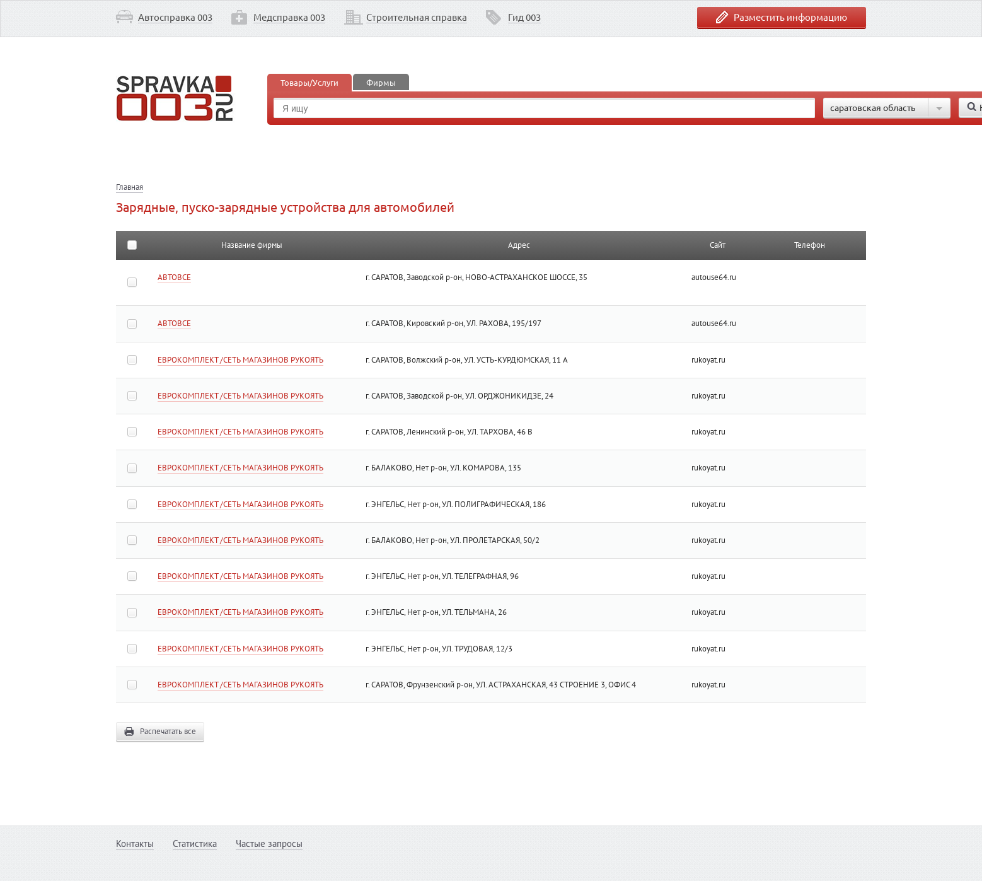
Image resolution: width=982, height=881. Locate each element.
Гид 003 (524, 17)
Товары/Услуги (309, 82)
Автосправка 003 (175, 17)
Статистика (195, 843)
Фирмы (381, 82)
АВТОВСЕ (174, 277)
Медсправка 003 (289, 17)
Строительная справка (416, 17)
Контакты (135, 843)
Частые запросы (269, 843)
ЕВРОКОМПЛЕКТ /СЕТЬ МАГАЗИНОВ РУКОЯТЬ (240, 359)
